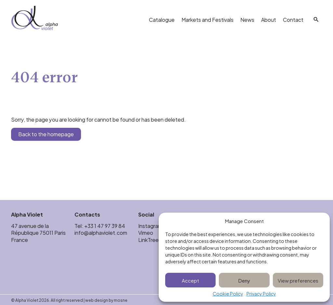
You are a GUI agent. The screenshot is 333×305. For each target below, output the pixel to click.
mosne (120, 300)
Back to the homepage (46, 133)
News (247, 19)
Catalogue (162, 19)
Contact (293, 19)
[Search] (316, 19)
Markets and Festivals (207, 19)
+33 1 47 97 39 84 (105, 225)
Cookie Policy (228, 294)
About (268, 19)
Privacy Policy (261, 294)
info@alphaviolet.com (100, 232)
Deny (244, 280)
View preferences (298, 280)
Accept (190, 280)
